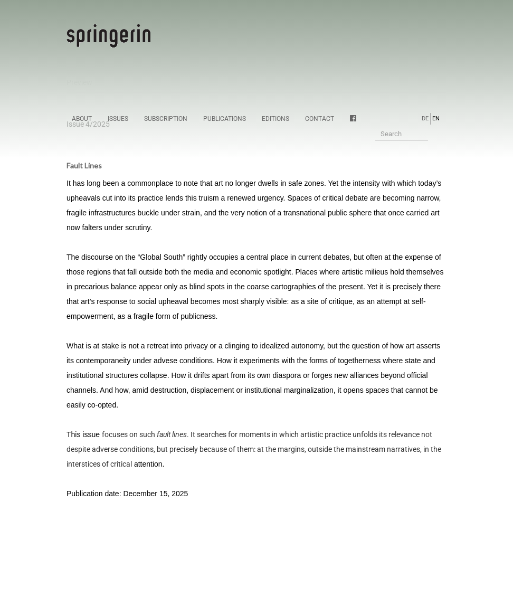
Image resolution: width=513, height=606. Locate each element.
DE (425, 118)
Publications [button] (224, 118)
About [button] (82, 118)
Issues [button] (118, 118)
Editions (275, 118)
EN (436, 118)
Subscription (165, 118)
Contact (319, 118)
